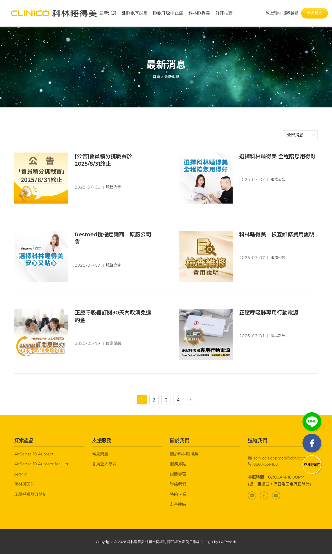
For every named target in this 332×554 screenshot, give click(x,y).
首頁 (156, 76)
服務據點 (178, 463)
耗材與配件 (24, 484)
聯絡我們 (178, 484)
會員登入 (314, 13)
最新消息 (108, 13)
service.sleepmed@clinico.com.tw (285, 458)
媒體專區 (178, 474)
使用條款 (193, 541)
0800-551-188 (265, 464)
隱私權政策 (176, 541)
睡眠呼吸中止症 (168, 13)
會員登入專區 (104, 463)
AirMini (21, 474)
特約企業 (178, 494)
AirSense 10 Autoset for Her (41, 463)
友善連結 (178, 504)
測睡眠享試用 (135, 13)
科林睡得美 (199, 13)
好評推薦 (224, 13)
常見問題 (100, 454)
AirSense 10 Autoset (34, 454)
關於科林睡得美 (184, 454)
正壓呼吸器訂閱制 (30, 494)
